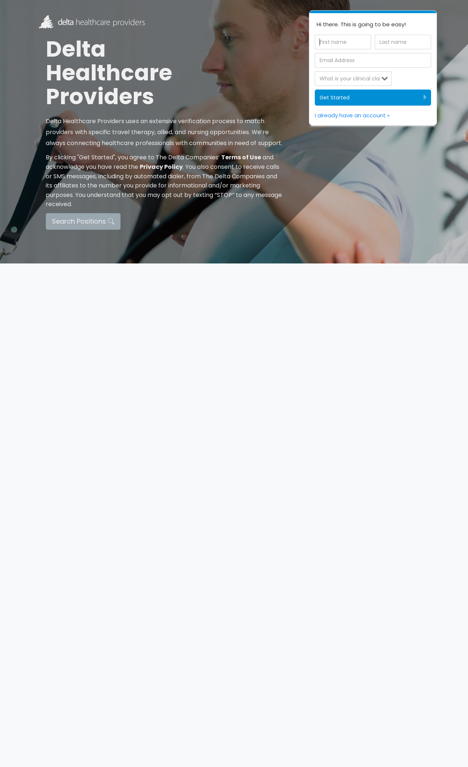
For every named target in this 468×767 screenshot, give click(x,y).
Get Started (373, 97)
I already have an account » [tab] (352, 115)
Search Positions (83, 221)
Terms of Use (241, 157)
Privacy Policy (161, 167)
